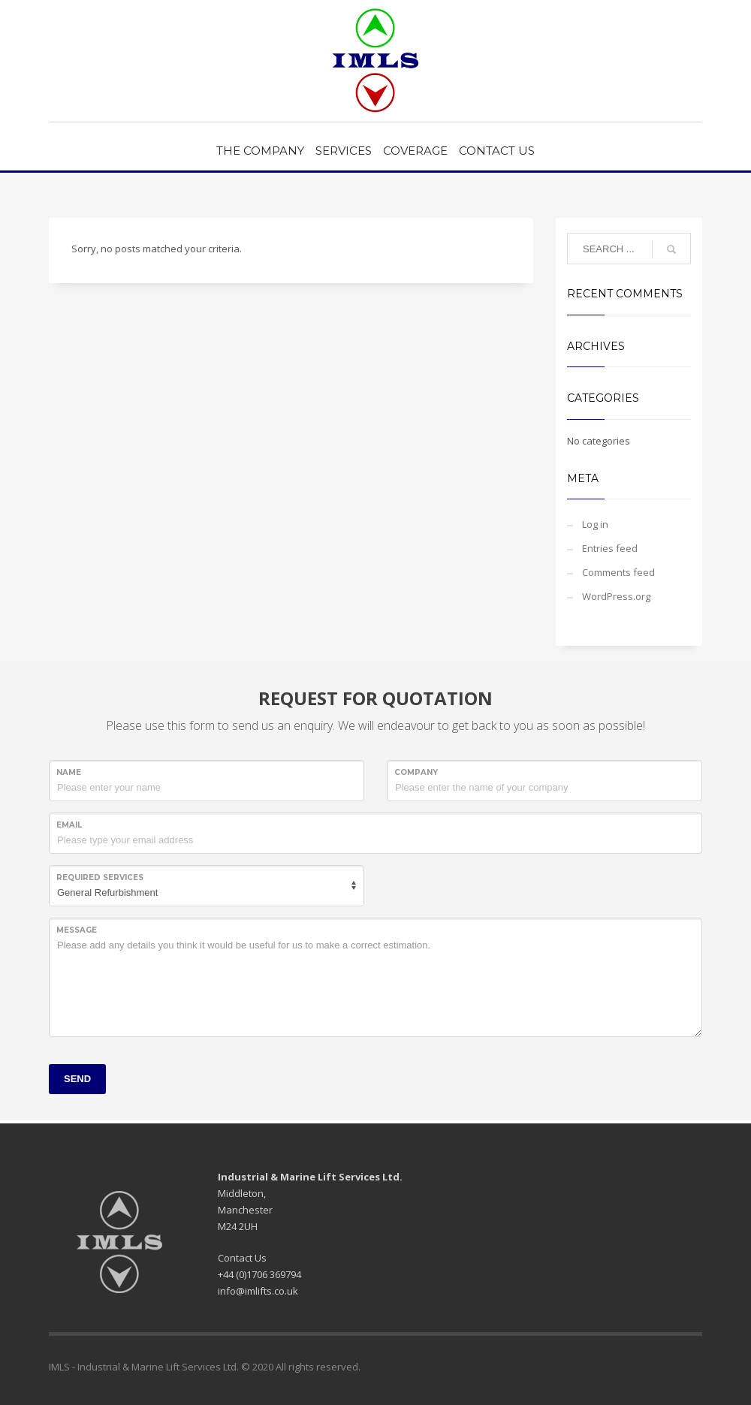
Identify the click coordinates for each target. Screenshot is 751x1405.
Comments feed (618, 572)
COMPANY (416, 772)
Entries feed (610, 548)
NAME (68, 772)
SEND (77, 1078)
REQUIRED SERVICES (99, 877)
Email (69, 825)
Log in (595, 524)
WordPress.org (616, 596)
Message (76, 930)
